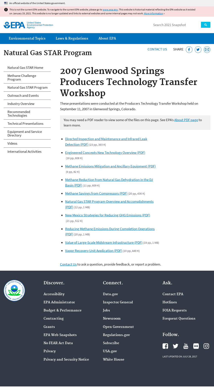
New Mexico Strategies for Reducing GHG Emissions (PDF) (107, 215)
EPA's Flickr (196, 346)
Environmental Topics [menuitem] (27, 39)
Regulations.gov (116, 335)
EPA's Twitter (175, 346)
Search (205, 25)
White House (113, 360)
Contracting (54, 319)
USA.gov (110, 351)
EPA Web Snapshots (60, 335)
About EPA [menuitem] (107, 39)
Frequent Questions (179, 319)
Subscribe (111, 343)
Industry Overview (20, 103)
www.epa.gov (110, 9)
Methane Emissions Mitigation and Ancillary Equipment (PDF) (110, 166)
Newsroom (112, 319)
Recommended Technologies (18, 113)
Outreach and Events (23, 95)
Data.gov (110, 294)
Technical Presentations (25, 123)
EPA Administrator (59, 302)
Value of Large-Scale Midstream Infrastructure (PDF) (103, 242)
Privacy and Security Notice (66, 360)
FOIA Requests (175, 311)
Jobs (106, 311)
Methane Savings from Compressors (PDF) (96, 193)
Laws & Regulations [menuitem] (72, 39)
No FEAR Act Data (58, 343)
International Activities (24, 151)
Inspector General (118, 302)
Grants (49, 327)
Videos (12, 143)
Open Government (118, 327)
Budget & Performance (63, 311)
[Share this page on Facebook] (189, 49)
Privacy (50, 351)
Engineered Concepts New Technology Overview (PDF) (105, 152)
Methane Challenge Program (21, 77)
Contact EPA (173, 294)
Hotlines (170, 302)
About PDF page (186, 119)
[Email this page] (207, 49)
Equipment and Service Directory (24, 133)
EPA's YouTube (186, 346)
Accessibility (54, 294)
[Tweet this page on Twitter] (198, 49)
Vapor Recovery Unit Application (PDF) (93, 250)
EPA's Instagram (206, 346)
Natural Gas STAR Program (27, 87)
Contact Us (157, 49)
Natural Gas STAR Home (25, 67)
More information (153, 13)
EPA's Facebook (165, 346)
